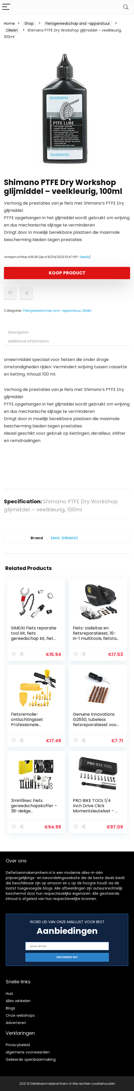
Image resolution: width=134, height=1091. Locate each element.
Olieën (12, 30)
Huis (9, 993)
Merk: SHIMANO (64, 538)
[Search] (126, 7)
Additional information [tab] (28, 341)
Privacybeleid (18, 1044)
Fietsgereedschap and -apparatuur (77, 23)
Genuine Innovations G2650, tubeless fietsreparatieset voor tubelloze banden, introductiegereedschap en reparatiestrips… (96, 727)
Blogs (10, 1007)
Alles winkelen (18, 1000)
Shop (29, 23)
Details (84, 257)
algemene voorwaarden (28, 1052)
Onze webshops (20, 1015)
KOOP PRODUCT (67, 273)
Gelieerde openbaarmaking (31, 1059)
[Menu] (6, 7)
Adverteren (16, 1022)
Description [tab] (18, 332)
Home (9, 23)
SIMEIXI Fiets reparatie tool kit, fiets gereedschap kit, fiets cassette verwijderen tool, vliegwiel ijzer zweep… (33, 641)
